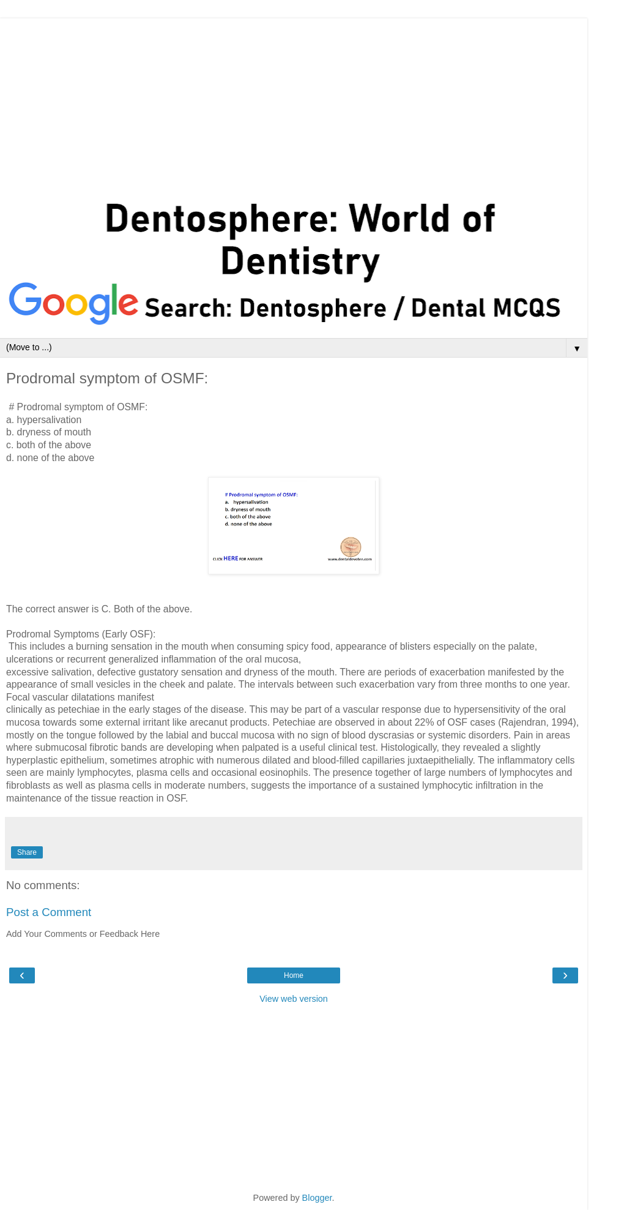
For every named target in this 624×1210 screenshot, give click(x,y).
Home (293, 975)
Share (27, 852)
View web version (293, 999)
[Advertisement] (293, 104)
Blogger (317, 1198)
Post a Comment (48, 912)
